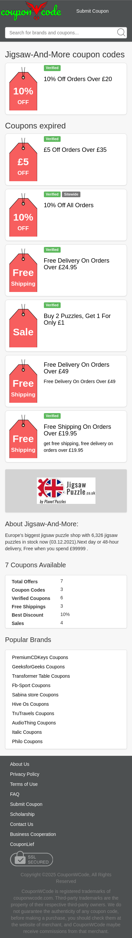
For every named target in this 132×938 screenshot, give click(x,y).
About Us (19, 764)
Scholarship (22, 814)
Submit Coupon (92, 11)
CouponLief (22, 844)
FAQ (14, 794)
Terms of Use (24, 784)
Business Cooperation (33, 834)
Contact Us (21, 824)
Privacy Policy (24, 774)
